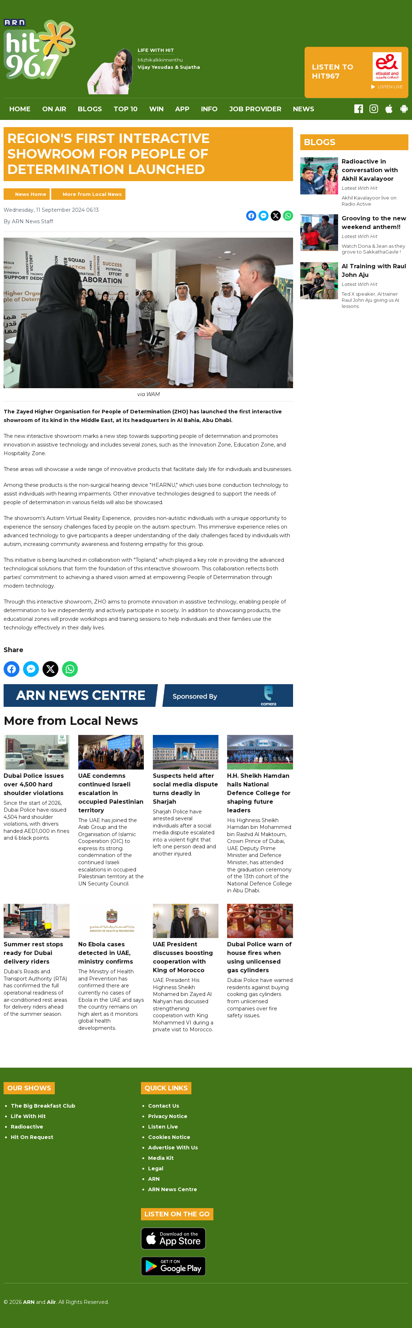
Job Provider (255, 109)
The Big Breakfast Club (43, 1106)
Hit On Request (32, 1137)
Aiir (51, 1302)
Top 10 (126, 109)
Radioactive (27, 1126)
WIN (156, 109)
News (303, 109)
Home (20, 109)
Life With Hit (28, 1116)
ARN (154, 1179)
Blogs (90, 109)
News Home (30, 194)
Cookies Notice (169, 1137)
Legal (155, 1168)
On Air (54, 109)
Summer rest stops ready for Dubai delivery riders (37, 934)
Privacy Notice (167, 1116)
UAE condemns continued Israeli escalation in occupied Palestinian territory (111, 774)
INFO (209, 109)
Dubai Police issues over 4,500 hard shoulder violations (37, 765)
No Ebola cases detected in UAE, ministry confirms (111, 934)
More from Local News (92, 194)
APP (182, 109)
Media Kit (161, 1158)
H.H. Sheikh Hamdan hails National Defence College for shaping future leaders (260, 774)
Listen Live (163, 1126)
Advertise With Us (173, 1147)
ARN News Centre (172, 1189)
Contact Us (163, 1106)
